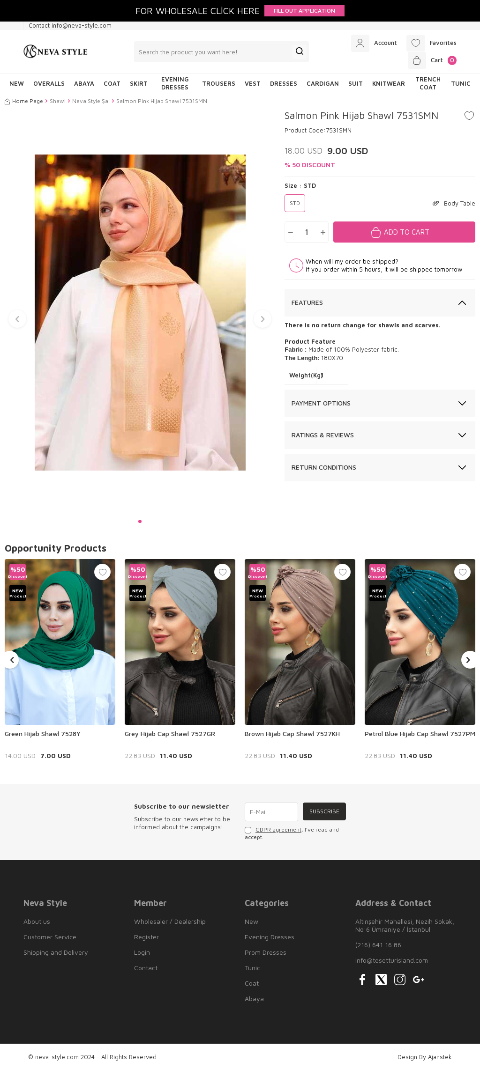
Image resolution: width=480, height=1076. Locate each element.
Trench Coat (428, 88)
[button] (140, 526)
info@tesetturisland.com (391, 965)
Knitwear (388, 88)
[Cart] (430, 64)
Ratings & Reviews (323, 440)
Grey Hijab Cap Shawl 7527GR (170, 739)
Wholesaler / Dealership (170, 926)
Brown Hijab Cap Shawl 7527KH (292, 739)
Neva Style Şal (91, 106)
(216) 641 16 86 (378, 950)
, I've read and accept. (292, 839)
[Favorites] (429, 44)
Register (146, 942)
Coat (112, 88)
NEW (16, 88)
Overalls (49, 88)
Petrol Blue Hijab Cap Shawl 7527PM (420, 739)
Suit (355, 88)
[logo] (55, 54)
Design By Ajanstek (425, 1062)
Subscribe (323, 816)
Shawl (58, 106)
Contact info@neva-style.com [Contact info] (70, 25)
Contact (146, 973)
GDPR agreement (278, 835)
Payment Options (321, 408)
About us (36, 926)
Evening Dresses (175, 88)
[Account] (367, 44)
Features (307, 307)
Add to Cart (406, 237)
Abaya (84, 88)
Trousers (218, 88)
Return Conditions (324, 472)
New (251, 926)
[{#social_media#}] (362, 985)
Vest (253, 88)
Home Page (24, 106)
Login (142, 957)
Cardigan (323, 88)
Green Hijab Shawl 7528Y (43, 739)
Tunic (461, 88)
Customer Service (49, 942)
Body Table (454, 208)
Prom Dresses (265, 957)
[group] (140, 317)
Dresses (283, 88)
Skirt (139, 88)
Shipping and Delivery (55, 957)
